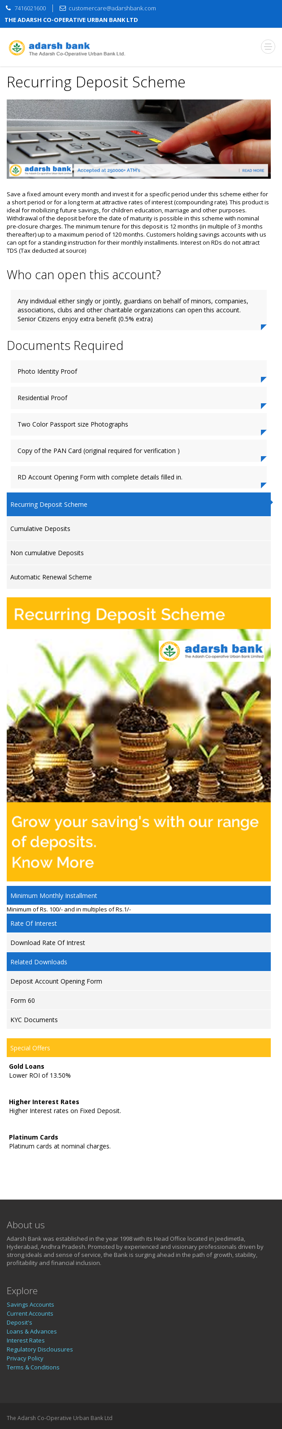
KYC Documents (34, 1019)
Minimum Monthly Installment (53, 895)
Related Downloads (38, 962)
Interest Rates (26, 1340)
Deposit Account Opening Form (56, 981)
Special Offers (30, 1048)
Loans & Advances (32, 1331)
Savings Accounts (30, 1304)
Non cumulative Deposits (47, 552)
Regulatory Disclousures (40, 1349)
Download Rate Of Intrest (47, 942)
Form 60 (22, 1000)
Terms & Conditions (33, 1367)
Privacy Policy (25, 1358)
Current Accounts (30, 1313)
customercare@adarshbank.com (112, 8)
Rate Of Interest (33, 923)
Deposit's (19, 1322)
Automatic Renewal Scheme (51, 577)
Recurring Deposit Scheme (48, 504)
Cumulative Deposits (40, 528)
